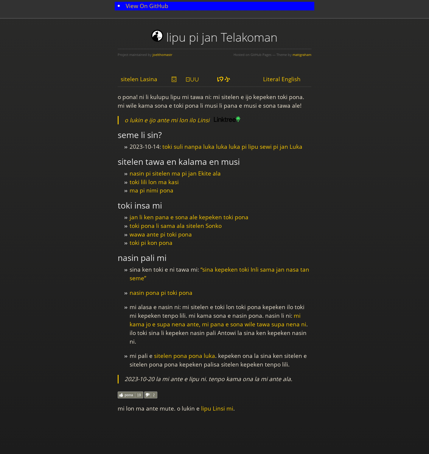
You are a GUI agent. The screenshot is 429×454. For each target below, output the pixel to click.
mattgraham (302, 54)
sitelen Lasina (139, 79)
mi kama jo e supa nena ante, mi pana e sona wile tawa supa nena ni (218, 319)
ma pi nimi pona (151, 190)
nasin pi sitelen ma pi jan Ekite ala (175, 173)
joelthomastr (162, 54)
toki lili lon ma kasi (154, 182)
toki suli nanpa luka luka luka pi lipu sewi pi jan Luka (232, 147)
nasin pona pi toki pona (161, 293)
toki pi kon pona (151, 243)
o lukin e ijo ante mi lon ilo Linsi (167, 120)
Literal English (282, 79)
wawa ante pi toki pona (161, 234)
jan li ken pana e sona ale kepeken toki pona (189, 217)
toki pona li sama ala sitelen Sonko (176, 226)
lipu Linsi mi (217, 408)
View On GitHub (147, 6)
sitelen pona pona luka (184, 356)
